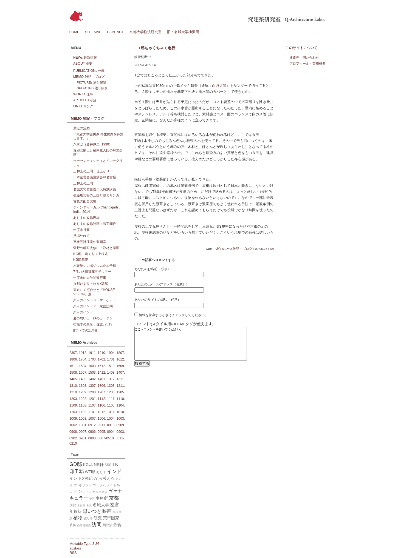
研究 (98, 518)
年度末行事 (81, 230)
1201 (92, 399)
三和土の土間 (83, 183)
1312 (110, 379)
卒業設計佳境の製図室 (89, 242)
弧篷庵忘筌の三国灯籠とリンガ (96, 195)
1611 (73, 366)
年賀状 (75, 511)
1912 (82, 353)
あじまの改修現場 (86, 218)
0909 (120, 425)
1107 (92, 405)
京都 (114, 498)
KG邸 (88, 464)
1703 (92, 359)
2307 (73, 353)
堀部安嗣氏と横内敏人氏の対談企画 (98, 152)
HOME (74, 32)
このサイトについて (302, 48)
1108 (82, 405)
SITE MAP (93, 32)
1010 (120, 412)
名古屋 (81, 505)
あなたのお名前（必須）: (152, 269)
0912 (92, 425)
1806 (73, 359)
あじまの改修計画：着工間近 (94, 224)
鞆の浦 (107, 525)
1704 (82, 359)
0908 (73, 432)
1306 (101, 386)
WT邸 (90, 472)
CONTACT (115, 32)
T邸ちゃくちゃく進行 (157, 48)
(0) (272, 248)
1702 (101, 359)
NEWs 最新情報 (85, 57)
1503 (92, 372)
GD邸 (75, 464)
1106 (101, 405)
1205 (120, 392)
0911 (101, 425)
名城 (89, 505)
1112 (101, 399)
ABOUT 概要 (82, 63)
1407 (120, 372)
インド (114, 471)
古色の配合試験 (84, 201)
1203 (73, 399)
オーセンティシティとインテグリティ (98, 163)
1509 (120, 366)
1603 (92, 366)
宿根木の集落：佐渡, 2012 (92, 324)
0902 (73, 438)
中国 (92, 498)
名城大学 (101, 505)
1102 (82, 412)
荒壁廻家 (111, 518)
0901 (82, 438)
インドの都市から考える (92, 478)
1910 (101, 353)
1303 (110, 386)
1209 (82, 392)
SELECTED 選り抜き (92, 88)
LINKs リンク (83, 106)
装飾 (72, 525)
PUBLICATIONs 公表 (89, 71)
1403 (82, 379)
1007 (92, 418)
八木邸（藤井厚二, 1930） (92, 144)
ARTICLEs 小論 (85, 100)
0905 (101, 432)
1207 (101, 392)
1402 (92, 379)
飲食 (117, 525)
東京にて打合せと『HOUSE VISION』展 (94, 292)
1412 (101, 372)
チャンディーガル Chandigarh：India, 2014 (97, 209)
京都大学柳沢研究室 (145, 32)
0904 (110, 432)
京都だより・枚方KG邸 (90, 284)
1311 (120, 379)
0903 (120, 432)
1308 (82, 386)
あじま (101, 472)
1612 (120, 359)
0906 (92, 432)
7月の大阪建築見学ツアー (92, 272)
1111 (110, 399)
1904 (110, 353)
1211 (120, 386)
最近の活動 (81, 128)
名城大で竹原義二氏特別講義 (94, 189)
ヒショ (80, 491)
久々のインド (83, 312)
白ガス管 (219, 86)
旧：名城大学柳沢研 (183, 32)
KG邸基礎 (80, 260)
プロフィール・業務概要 (307, 63)
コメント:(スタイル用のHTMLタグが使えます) (173, 324)
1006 (101, 418)
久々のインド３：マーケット (94, 300)
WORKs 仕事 (83, 94)
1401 (101, 379)
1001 (82, 425)
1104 (120, 405)
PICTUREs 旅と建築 (91, 82)
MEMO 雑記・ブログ (237, 248)
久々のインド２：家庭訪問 (93, 306)
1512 (101, 366)
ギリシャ (85, 485)
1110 (120, 399)
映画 (107, 511)
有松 (115, 511)
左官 (114, 504)
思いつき (92, 511)
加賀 (72, 505)
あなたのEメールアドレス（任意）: (160, 284)
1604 (82, 366)
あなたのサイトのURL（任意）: (158, 300)
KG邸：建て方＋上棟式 (90, 254)
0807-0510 (106, 438)
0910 (110, 425)
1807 (120, 353)
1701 (110, 359)
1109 (73, 405)
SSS (108, 465)
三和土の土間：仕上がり (91, 171)
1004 (110, 418)
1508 (73, 372)
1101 (92, 412)
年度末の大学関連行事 (89, 278)
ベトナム (92, 491)
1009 (73, 418)
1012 (101, 412)
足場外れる (81, 236)
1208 (92, 392)
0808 (92, 438)
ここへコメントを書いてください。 (190, 348)
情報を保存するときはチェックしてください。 (171, 315)
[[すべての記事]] (85, 330)
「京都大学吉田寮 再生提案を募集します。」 (98, 136)
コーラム (99, 485)
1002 (73, 425)
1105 (110, 405)
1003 (120, 418)
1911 (92, 353)
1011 (110, 412)
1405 (73, 379)
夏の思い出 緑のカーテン (93, 318)
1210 (73, 392)
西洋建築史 (84, 525)
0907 (82, 432)
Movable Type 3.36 (84, 544)
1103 (73, 412)
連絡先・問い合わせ (304, 57)
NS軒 (98, 464)
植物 (78, 517)
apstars (75, 548)
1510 (110, 366)
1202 (82, 399)
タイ (109, 485)
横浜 (86, 518)
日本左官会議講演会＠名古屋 (94, 177)
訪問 (96, 524)
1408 (110, 372)
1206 (110, 392)
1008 (82, 418)
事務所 (101, 498)
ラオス (103, 491)
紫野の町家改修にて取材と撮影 (96, 248)
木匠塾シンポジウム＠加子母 (94, 266)
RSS (73, 553)
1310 (73, 386)
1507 (82, 372)
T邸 (216, 248)
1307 (92, 386)
